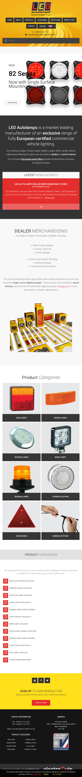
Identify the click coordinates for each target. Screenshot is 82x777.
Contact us (63, 286)
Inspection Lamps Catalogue (17, 595)
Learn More (12, 103)
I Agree (45, 774)
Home (9, 20)
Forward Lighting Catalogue (17, 588)
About (18, 20)
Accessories (30, 746)
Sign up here (41, 703)
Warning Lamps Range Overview (19, 609)
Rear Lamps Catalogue (15, 652)
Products (29, 20)
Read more (50, 198)
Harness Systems (31, 749)
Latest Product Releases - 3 (17, 602)
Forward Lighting (30, 743)
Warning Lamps (31, 739)
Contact (31, 26)
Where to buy (69, 20)
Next (79, 90)
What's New (55, 20)
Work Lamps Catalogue (15, 624)
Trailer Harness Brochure (17, 659)
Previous (3, 90)
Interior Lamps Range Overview (19, 638)
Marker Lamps (11, 743)
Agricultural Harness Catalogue (19, 631)
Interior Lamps (11, 746)
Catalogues (42, 20)
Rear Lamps (11, 739)
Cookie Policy (36, 774)
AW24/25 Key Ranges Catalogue (18, 581)
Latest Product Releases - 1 (17, 616)
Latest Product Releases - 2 (17, 645)
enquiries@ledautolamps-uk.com (41, 35)
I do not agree (57, 774)
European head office (32, 159)
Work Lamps (11, 749)
